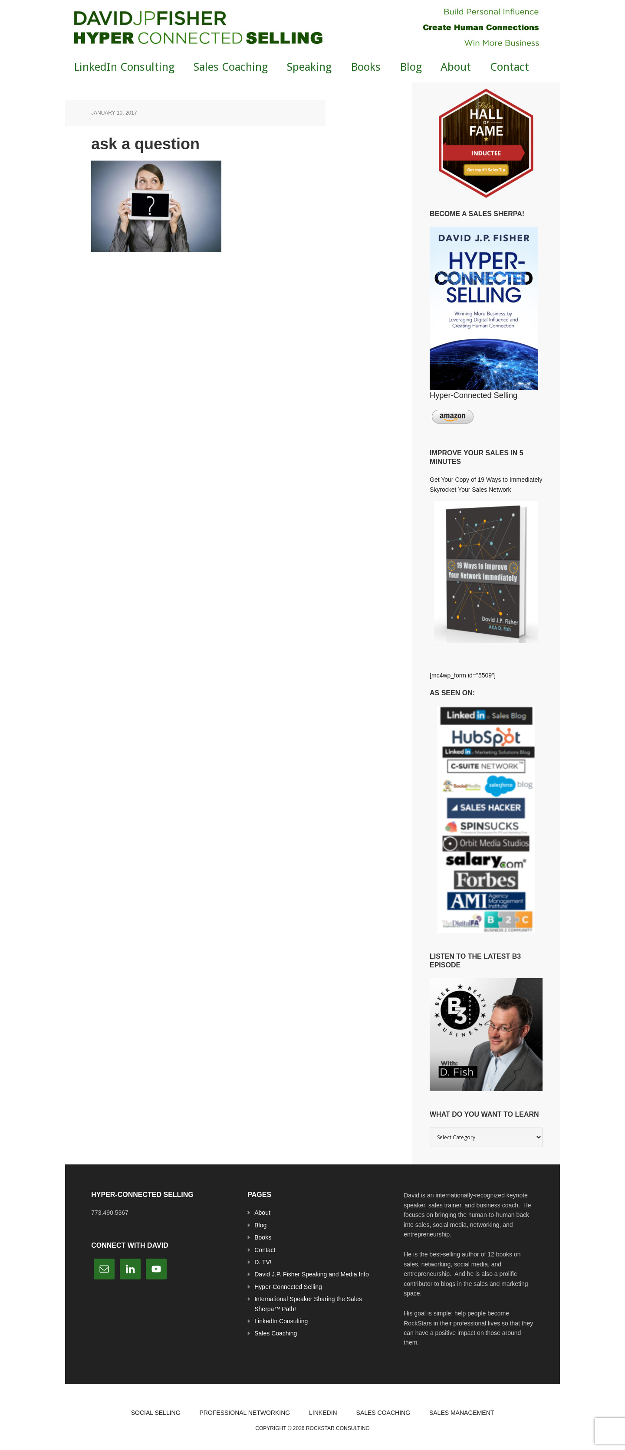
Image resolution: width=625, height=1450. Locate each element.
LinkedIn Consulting (281, 1321)
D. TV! (262, 1262)
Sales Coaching (275, 1333)
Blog (260, 1225)
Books (262, 1237)
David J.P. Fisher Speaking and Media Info (311, 1274)
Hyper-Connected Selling (288, 1286)
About (262, 1212)
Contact (264, 1249)
